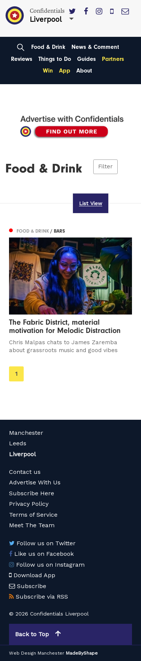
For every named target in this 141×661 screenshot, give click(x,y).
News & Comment (95, 47)
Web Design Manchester (36, 653)
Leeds (17, 443)
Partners (113, 59)
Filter (105, 166)
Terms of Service (33, 514)
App (64, 70)
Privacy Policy (29, 503)
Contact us (25, 471)
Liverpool (22, 454)
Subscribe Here (31, 493)
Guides (86, 59)
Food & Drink (48, 47)
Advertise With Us (35, 482)
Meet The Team (32, 525)
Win (48, 70)
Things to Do (54, 59)
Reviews (21, 59)
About (84, 70)
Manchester (26, 432)
